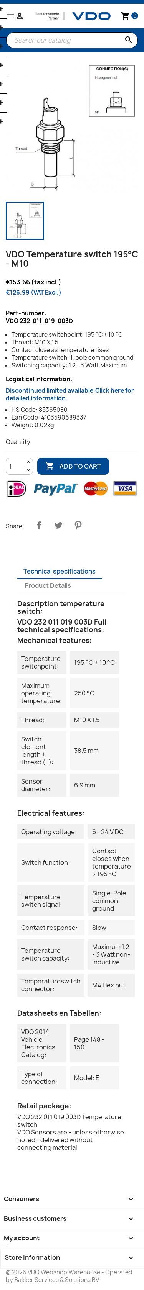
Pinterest (78, 525)
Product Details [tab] (48, 585)
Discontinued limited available (70, 394)
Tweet (58, 525)
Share (38, 525)
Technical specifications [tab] (59, 571)
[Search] (72, 40)
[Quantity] (15, 466)
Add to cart (73, 466)
